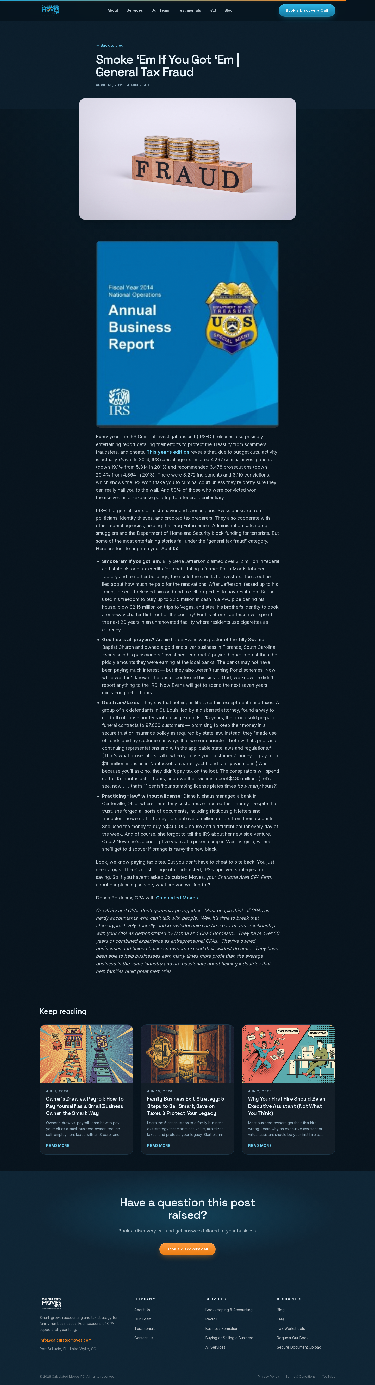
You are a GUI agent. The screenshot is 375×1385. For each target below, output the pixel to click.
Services (135, 10)
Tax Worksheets (291, 1328)
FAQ (212, 10)
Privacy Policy (268, 1376)
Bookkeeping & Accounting (229, 1309)
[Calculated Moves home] (50, 10)
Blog (228, 10)
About (113, 10)
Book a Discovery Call (307, 10)
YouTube (328, 1376)
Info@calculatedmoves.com (65, 1340)
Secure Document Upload (299, 1347)
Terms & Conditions (300, 1376)
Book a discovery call (187, 1249)
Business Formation (221, 1328)
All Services (215, 1347)
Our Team (160, 10)
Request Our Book (293, 1338)
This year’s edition (168, 452)
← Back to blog (109, 45)
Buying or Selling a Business (229, 1338)
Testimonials (189, 10)
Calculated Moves (177, 897)
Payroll (211, 1319)
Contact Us (143, 1338)
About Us (142, 1309)
